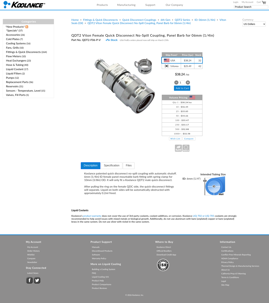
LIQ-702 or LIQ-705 (203, 215)
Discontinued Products (102, 251)
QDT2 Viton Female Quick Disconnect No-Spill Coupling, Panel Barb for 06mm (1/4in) (139, 23)
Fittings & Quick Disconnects (100, 19)
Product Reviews (99, 288)
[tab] (90, 165)
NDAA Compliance (229, 258)
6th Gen (165, 19)
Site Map (225, 285)
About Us (225, 269)
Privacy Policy (227, 262)
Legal (223, 281)
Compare (189, 138)
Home (75, 19)
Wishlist (30, 254)
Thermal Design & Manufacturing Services (240, 266)
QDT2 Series (182, 19)
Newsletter (32, 262)
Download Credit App (166, 254)
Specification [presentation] (112, 165)
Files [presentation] (129, 165)
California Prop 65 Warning (233, 273)
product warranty (92, 215)
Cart (261, 2)
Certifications (227, 251)
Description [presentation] (90, 165)
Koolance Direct (164, 247)
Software (96, 254)
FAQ (94, 273)
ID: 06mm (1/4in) (205, 19)
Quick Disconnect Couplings (139, 19)
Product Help (98, 280)
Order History (33, 251)
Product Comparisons (101, 284)
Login (235, 2)
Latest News (32, 273)
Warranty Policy (99, 258)
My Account (247, 2)
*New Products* (15, 26)
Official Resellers (164, 251)
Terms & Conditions (230, 277)
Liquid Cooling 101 (100, 277)
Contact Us (226, 247)
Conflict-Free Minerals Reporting (236, 254)
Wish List (175, 138)
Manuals (96, 247)
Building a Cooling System (103, 269)
